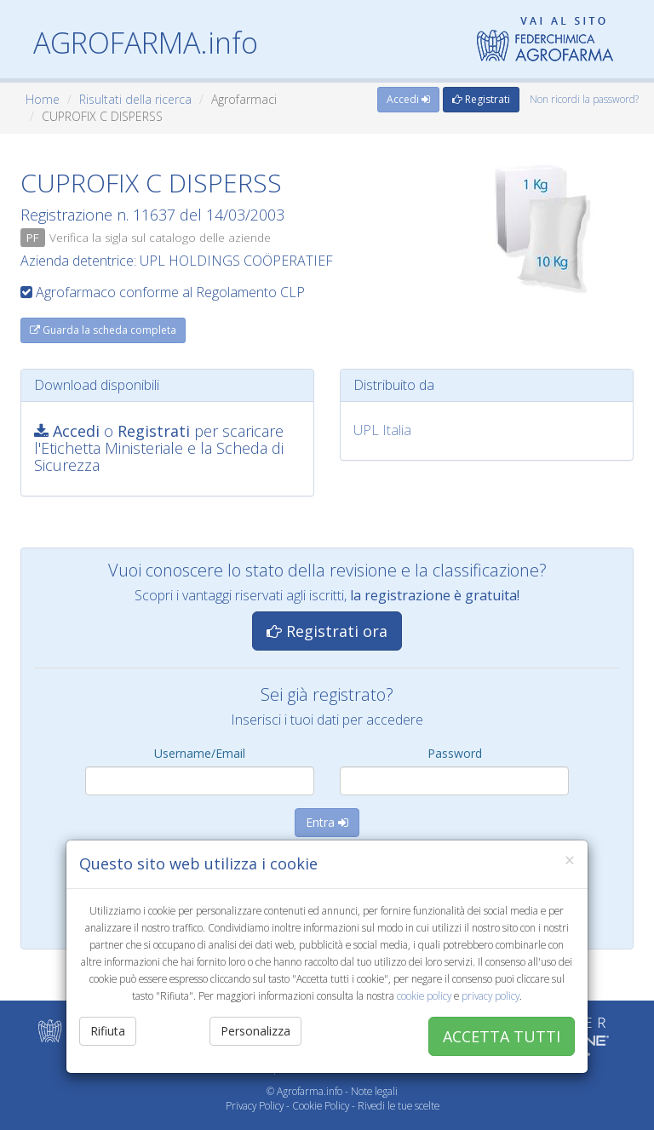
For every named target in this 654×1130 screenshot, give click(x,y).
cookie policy (424, 995)
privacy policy (490, 995)
